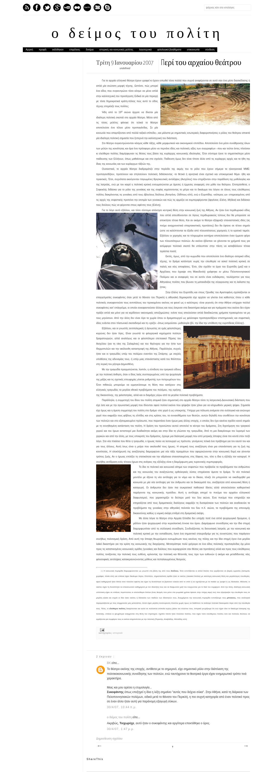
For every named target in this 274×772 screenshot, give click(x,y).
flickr (77, 7)
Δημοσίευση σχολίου (109, 738)
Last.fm (87, 7)
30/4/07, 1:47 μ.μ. (120, 729)
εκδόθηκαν (57, 49)
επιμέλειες (74, 49)
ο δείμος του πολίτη (137, 34)
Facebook (37, 7)
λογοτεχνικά (145, 49)
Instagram (97, 7)
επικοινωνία (193, 49)
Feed (27, 7)
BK (109, 663)
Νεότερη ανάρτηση (99, 746)
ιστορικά (118, 633)
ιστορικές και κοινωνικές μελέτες (116, 49)
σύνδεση (209, 49)
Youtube (67, 7)
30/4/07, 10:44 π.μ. (122, 707)
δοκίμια (89, 49)
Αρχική (29, 49)
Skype (107, 7)
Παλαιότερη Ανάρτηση (246, 746)
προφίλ (42, 49)
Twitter (47, 7)
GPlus (57, 7)
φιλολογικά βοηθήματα (169, 49)
